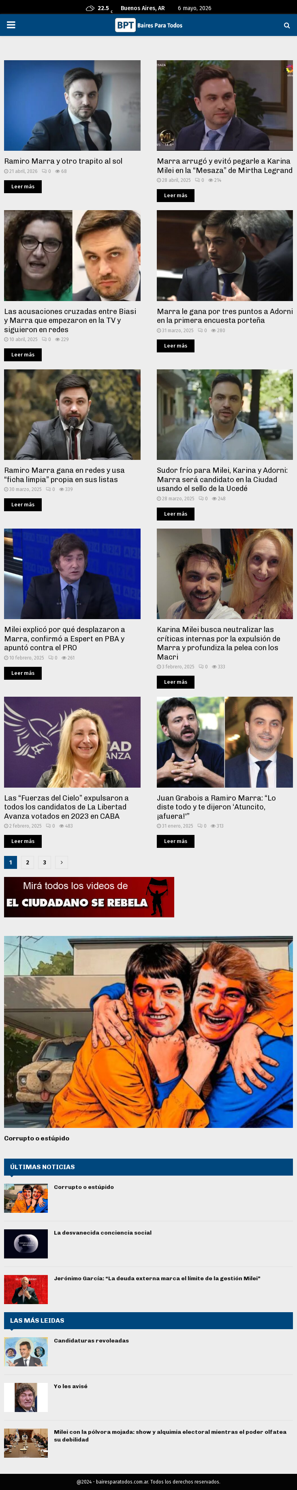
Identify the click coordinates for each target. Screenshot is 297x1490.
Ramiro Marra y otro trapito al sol (63, 161)
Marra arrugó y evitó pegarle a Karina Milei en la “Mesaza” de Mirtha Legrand (225, 166)
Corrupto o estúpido (36, 1138)
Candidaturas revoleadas (91, 1340)
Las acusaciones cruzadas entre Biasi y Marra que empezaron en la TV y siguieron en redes (70, 320)
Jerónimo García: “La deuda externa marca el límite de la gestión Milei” (157, 1278)
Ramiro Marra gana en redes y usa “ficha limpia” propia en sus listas (64, 475)
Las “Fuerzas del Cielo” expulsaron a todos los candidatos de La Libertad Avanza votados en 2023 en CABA (66, 807)
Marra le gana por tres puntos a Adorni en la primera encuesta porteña (225, 316)
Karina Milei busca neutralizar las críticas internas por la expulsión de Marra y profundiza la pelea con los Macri (218, 643)
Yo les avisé (71, 1386)
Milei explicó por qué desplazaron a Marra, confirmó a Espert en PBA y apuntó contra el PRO (64, 638)
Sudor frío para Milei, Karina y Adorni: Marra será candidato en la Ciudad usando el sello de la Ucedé (222, 479)
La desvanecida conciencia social (103, 1232)
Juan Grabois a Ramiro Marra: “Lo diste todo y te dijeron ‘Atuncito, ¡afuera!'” (216, 807)
